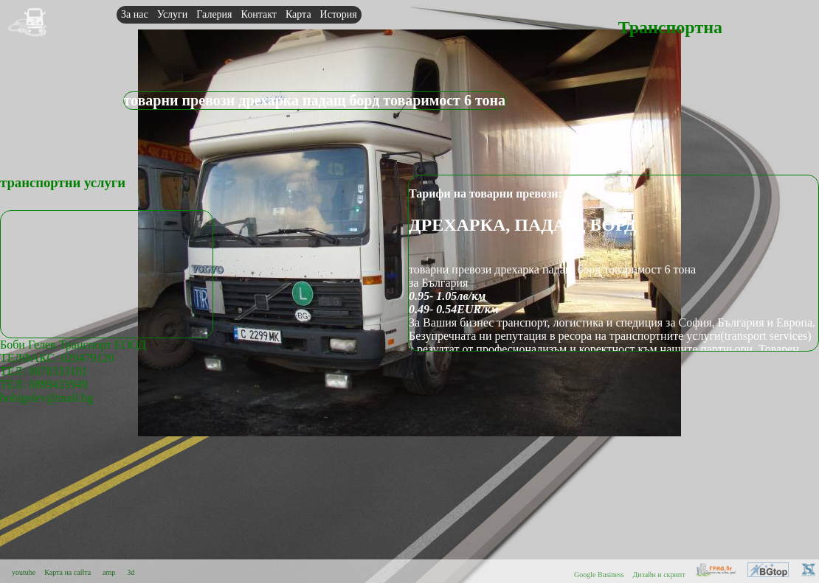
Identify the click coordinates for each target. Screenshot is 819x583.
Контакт (259, 14)
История (338, 14)
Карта (298, 14)
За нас (134, 14)
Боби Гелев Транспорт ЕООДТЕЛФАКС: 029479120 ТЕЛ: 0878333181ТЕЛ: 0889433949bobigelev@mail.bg (73, 371)
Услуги (172, 14)
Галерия (214, 14)
